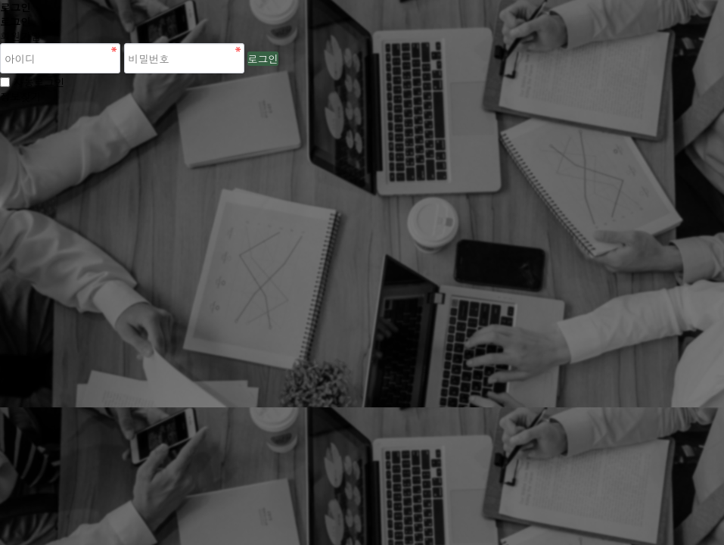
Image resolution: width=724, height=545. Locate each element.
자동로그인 (39, 82)
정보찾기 (20, 96)
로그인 (262, 58)
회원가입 (20, 36)
